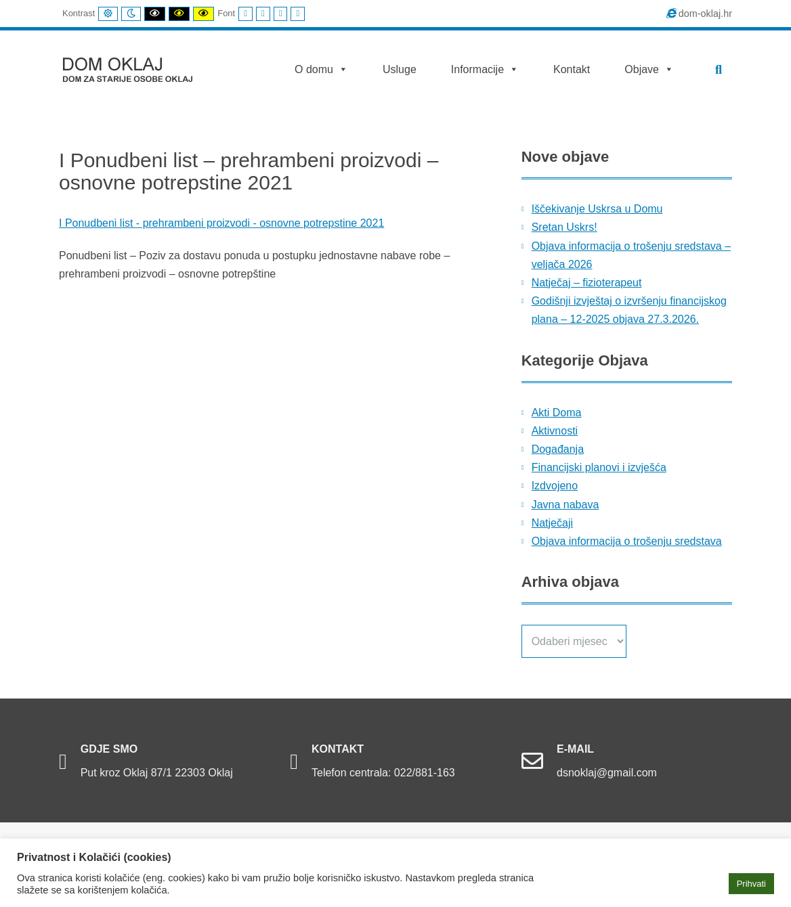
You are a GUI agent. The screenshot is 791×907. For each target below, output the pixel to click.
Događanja (558, 449)
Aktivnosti (555, 431)
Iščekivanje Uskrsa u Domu (597, 209)
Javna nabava (565, 504)
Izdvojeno (555, 485)
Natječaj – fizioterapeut (587, 282)
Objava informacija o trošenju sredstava (627, 541)
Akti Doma (557, 412)
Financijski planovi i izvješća (599, 467)
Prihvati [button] (751, 884)
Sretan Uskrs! (564, 227)
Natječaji (552, 523)
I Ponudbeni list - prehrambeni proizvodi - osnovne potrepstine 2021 (221, 223)
